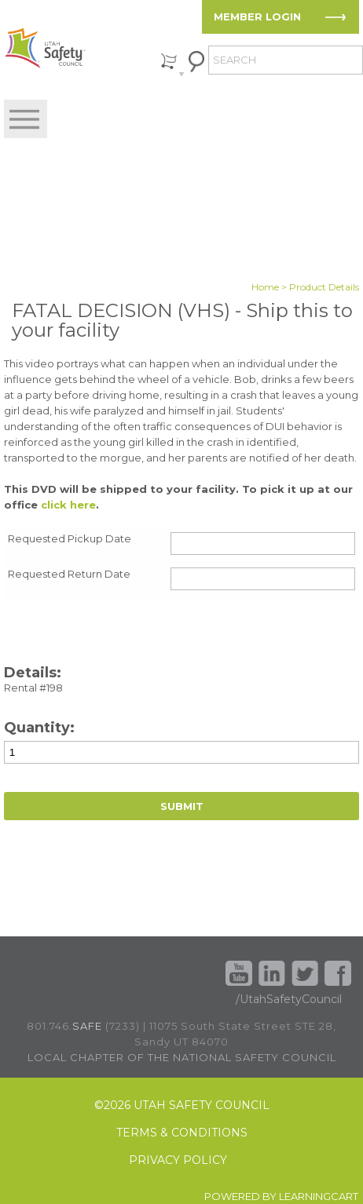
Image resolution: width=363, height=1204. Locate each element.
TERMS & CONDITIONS (182, 1133)
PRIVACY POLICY (178, 1160)
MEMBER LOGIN (257, 16)
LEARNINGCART (318, 1196)
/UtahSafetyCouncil (289, 999)
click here (68, 504)
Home (265, 287)
